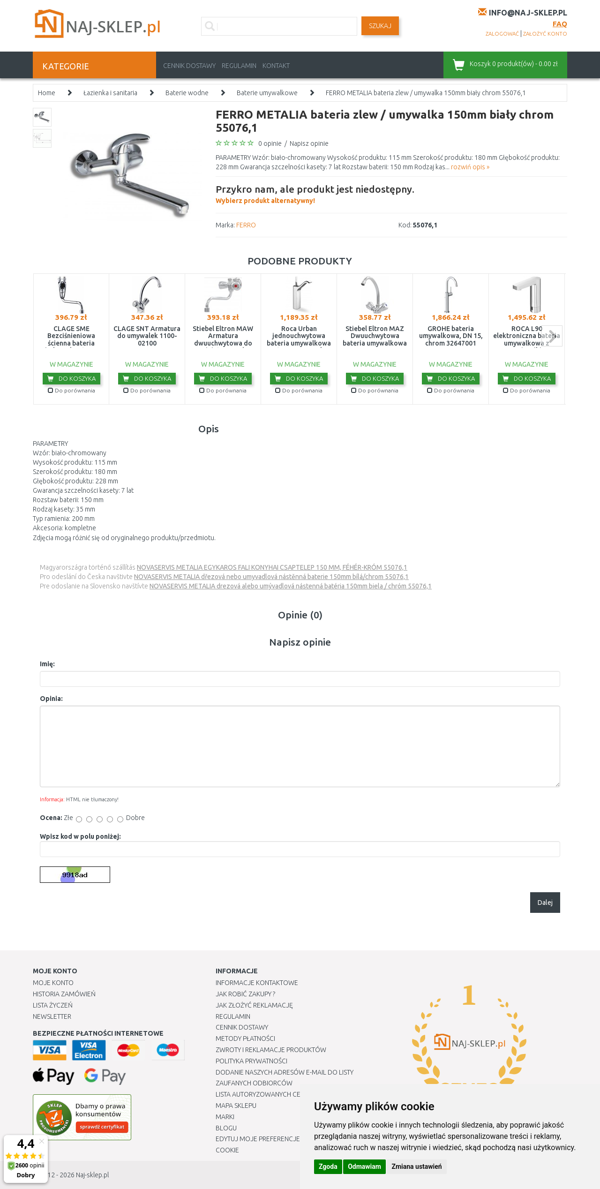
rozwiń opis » (470, 167)
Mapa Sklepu (236, 1105)
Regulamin (239, 65)
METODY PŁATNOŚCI (245, 1038)
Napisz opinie (309, 143)
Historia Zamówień (64, 994)
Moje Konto (53, 982)
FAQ (560, 24)
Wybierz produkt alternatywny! (315, 193)
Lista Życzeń (53, 1005)
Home (46, 93)
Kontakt (276, 65)
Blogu (226, 1128)
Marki (225, 1117)
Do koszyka (71, 378)
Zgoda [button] (328, 1166)
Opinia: (51, 698)
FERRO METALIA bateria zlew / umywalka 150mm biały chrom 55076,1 (426, 93)
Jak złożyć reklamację (254, 1005)
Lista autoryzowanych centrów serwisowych (292, 1094)
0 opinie (270, 143)
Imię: (47, 664)
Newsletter (52, 1016)
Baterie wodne (187, 93)
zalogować (502, 34)
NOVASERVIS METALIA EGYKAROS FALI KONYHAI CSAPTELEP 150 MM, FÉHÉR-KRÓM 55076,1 (272, 567)
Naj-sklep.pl (92, 1175)
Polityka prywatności (251, 1061)
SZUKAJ (380, 26)
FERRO (246, 225)
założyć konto (545, 34)
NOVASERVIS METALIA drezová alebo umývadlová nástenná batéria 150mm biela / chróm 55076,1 (291, 586)
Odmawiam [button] (364, 1166)
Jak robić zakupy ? (245, 994)
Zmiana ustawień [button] (416, 1166)
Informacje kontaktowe (257, 982)
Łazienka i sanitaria (110, 93)
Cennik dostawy (189, 65)
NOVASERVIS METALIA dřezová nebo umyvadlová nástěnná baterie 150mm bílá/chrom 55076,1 (271, 576)
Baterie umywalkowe (267, 93)
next (551, 335)
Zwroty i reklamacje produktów (271, 1050)
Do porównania (71, 390)
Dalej (545, 902)
